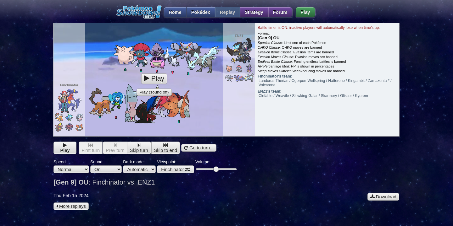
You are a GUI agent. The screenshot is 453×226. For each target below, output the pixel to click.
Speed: (71, 166)
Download (383, 196)
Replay (227, 12)
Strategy (254, 12)
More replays (71, 206)
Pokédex (200, 12)
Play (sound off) (154, 92)
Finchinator (175, 169)
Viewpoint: (175, 166)
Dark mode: (139, 166)
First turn (90, 148)
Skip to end (165, 148)
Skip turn (139, 148)
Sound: (106, 166)
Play (305, 12)
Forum (280, 12)
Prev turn (115, 148)
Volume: (216, 165)
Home (173, 12)
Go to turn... (199, 147)
